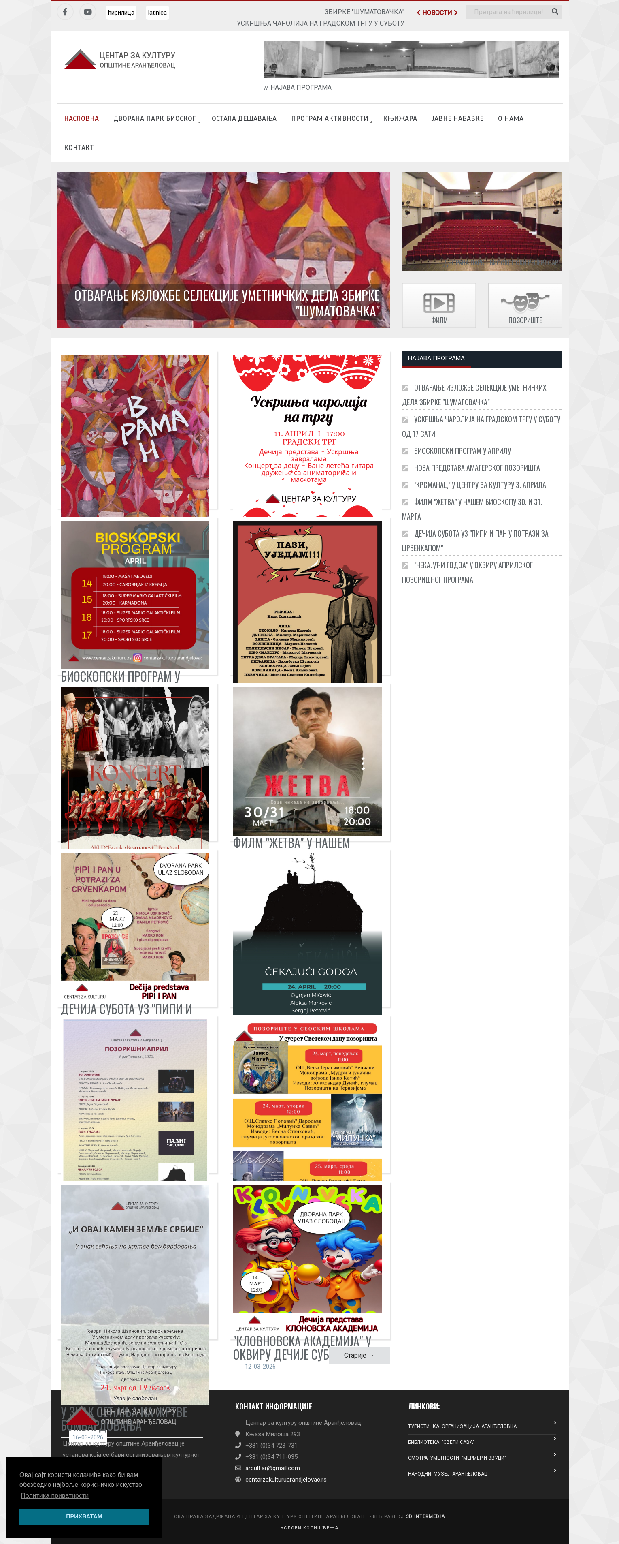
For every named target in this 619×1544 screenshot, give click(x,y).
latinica (157, 12)
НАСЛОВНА (81, 118)
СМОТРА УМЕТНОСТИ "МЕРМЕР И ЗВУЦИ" (482, 1456)
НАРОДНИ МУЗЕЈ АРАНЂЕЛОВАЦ (482, 1472)
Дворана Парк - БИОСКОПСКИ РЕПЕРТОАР (500, 262)
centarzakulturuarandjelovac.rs (286, 1479)
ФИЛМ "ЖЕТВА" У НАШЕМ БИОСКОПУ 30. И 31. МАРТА (472, 509)
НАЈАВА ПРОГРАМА (436, 358)
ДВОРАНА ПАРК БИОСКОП (155, 118)
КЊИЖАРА (400, 118)
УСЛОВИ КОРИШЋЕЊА (310, 1528)
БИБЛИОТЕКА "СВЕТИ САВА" (482, 1441)
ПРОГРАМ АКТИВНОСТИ (329, 118)
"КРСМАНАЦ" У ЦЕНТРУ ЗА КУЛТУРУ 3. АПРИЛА (474, 484)
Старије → (359, 1355)
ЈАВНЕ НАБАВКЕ (457, 118)
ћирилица (121, 12)
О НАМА (510, 118)
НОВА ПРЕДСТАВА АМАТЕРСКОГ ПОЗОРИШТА (471, 467)
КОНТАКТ (79, 147)
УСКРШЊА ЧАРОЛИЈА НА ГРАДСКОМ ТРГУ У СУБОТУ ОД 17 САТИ (481, 426)
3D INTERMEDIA (425, 1516)
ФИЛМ (439, 320)
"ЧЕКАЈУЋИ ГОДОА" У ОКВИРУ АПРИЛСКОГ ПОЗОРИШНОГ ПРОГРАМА (467, 572)
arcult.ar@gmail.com (272, 1468)
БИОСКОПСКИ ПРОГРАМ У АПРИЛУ (456, 450)
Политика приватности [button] (55, 1495)
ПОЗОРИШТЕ (525, 320)
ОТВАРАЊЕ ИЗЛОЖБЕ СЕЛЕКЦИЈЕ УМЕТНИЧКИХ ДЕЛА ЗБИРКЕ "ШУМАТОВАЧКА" (227, 303)
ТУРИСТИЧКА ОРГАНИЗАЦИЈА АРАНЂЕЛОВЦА (482, 1425)
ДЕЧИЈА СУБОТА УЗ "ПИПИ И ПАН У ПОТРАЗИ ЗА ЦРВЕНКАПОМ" (475, 540)
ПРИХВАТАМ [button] (84, 1516)
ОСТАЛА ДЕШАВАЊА (244, 118)
